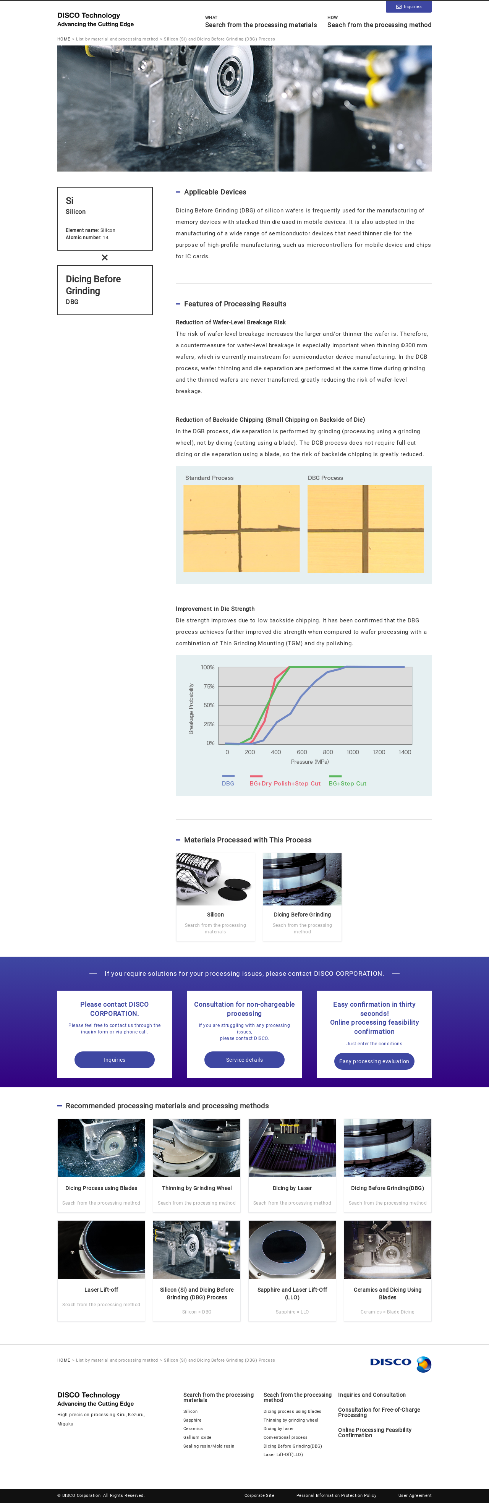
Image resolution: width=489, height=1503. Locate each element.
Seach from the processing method (379, 21)
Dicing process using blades (293, 1411)
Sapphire (192, 1420)
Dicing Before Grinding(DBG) (293, 1446)
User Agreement (415, 1495)
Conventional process (286, 1437)
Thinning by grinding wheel (291, 1420)
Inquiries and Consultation (372, 1395)
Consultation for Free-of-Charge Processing (379, 1412)
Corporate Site (259, 1495)
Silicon (190, 1411)
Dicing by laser (279, 1428)
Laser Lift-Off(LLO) (283, 1454)
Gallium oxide (197, 1437)
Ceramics (193, 1428)
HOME (63, 39)
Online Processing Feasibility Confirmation (374, 1432)
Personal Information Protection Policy (336, 1495)
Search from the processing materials (261, 21)
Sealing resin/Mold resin (209, 1446)
